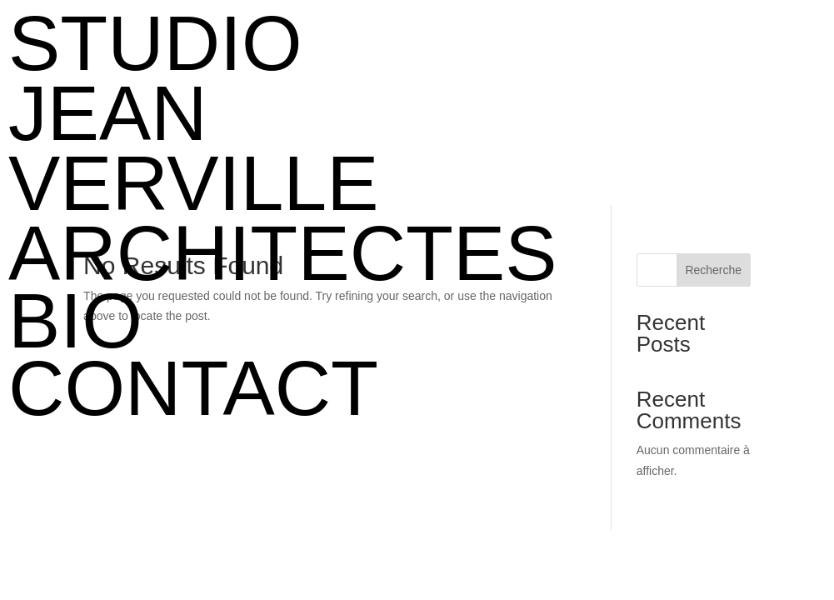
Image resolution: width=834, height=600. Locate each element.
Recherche (713, 270)
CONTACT (193, 388)
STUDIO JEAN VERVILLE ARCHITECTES (240, 148)
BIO (75, 321)
